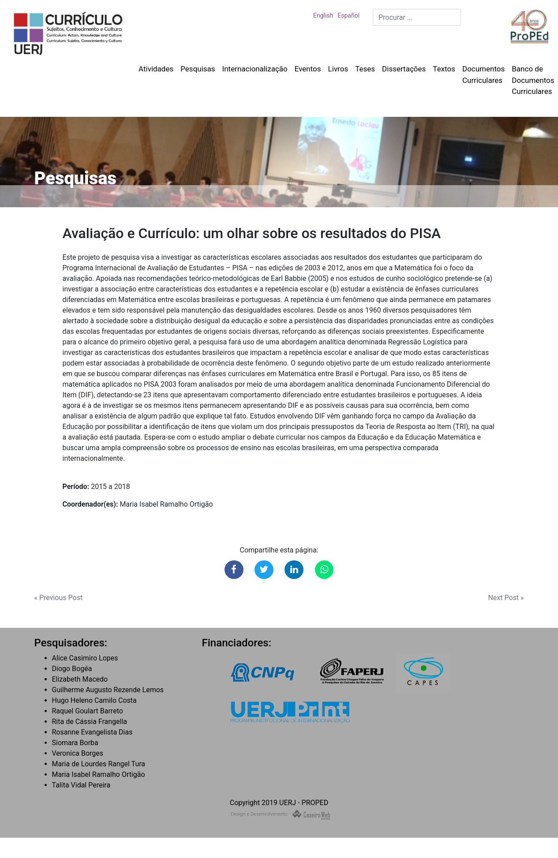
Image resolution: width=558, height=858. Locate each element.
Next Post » (506, 597)
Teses (365, 68)
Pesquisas (197, 68)
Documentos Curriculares (483, 74)
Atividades (156, 68)
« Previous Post (58, 597)
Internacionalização (255, 68)
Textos (444, 68)
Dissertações (404, 68)
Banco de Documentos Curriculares (533, 80)
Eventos (308, 68)
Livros (338, 68)
